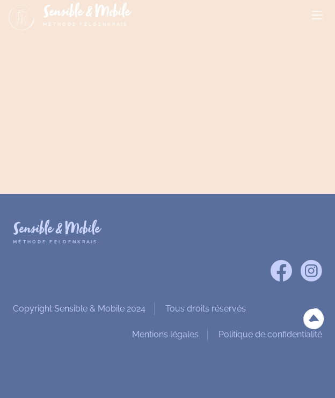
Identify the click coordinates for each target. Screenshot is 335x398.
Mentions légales (165, 334)
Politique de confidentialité (270, 334)
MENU (317, 15)
